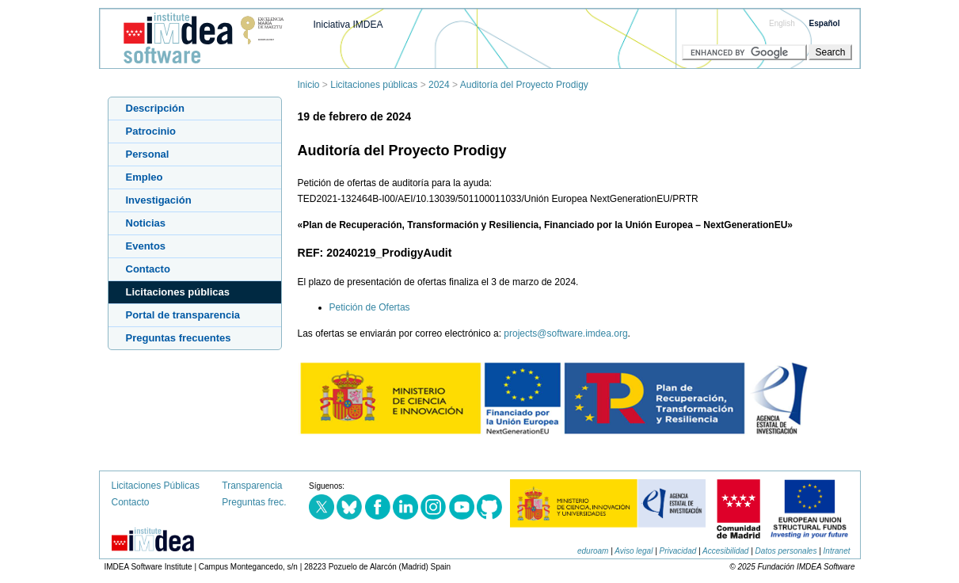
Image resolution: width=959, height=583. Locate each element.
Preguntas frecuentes (178, 338)
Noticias (146, 223)
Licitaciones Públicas (156, 485)
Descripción (155, 108)
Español (824, 23)
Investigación (159, 200)
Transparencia (252, 485)
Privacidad (678, 551)
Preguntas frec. (254, 502)
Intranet (837, 551)
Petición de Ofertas (369, 307)
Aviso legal (634, 551)
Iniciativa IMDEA (348, 24)
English (782, 23)
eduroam (592, 551)
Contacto (148, 269)
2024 (439, 84)
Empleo (144, 177)
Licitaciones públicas (373, 84)
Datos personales (786, 551)
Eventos (146, 246)
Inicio (309, 84)
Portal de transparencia (183, 315)
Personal (147, 154)
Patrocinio (151, 131)
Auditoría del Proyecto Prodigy (524, 84)
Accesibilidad (725, 551)
